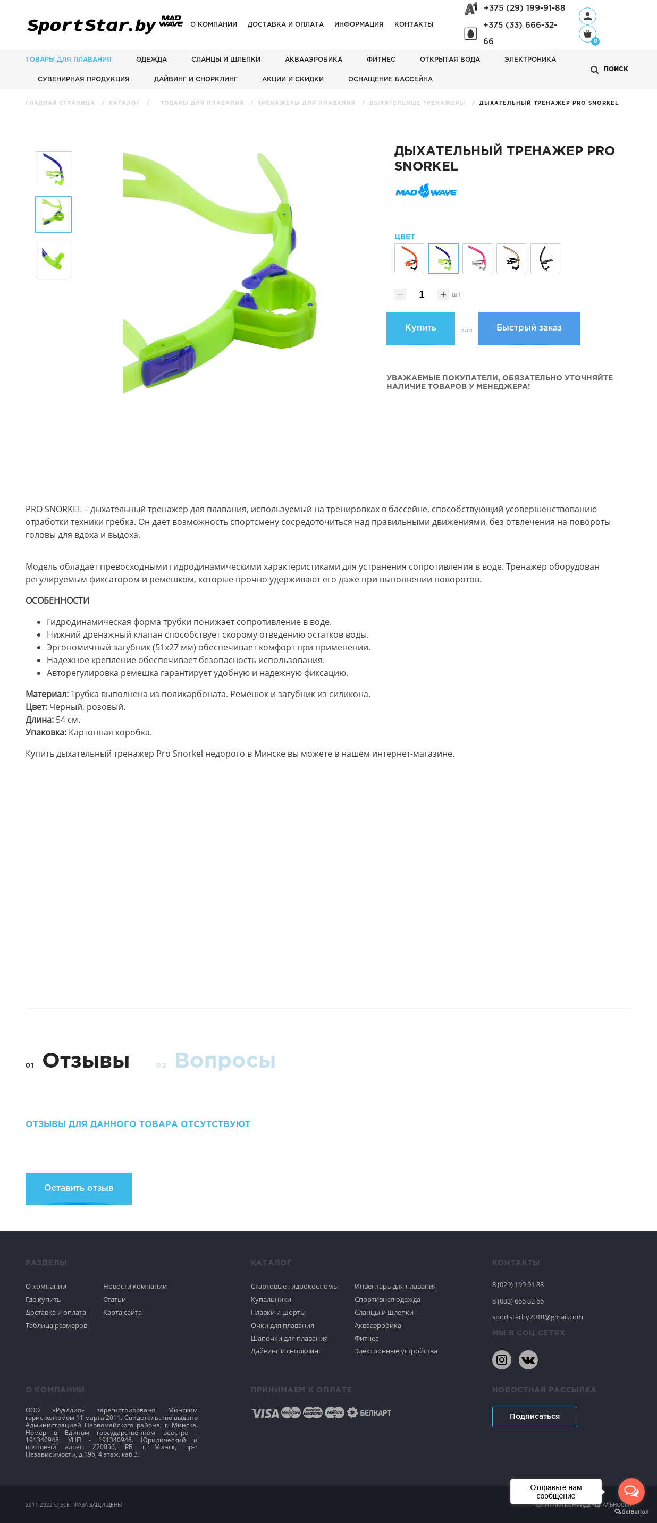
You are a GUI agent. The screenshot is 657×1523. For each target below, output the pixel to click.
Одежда (151, 60)
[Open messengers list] (631, 1491)
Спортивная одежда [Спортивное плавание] (387, 1299)
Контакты (413, 25)
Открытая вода (450, 60)
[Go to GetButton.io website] (631, 1512)
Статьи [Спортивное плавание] (114, 1299)
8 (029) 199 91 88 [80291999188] (518, 1284)
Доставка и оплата (286, 25)
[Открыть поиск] (609, 69)
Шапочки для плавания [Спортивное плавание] (289, 1338)
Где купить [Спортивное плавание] (43, 1299)
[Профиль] (587, 16)
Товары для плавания (69, 60)
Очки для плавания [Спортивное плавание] (282, 1325)
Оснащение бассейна (390, 79)
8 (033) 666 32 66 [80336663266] (518, 1301)
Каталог (125, 103)
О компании (213, 25)
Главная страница (61, 103)
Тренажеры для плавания (308, 103)
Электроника (530, 60)
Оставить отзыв (78, 1188)
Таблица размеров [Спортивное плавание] (56, 1325)
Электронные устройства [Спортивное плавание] (396, 1351)
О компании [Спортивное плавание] (46, 1286)
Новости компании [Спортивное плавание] (135, 1286)
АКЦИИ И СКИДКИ (293, 79)
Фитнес (381, 60)
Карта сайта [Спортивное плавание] (122, 1312)
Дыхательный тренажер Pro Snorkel (549, 103)
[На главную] (105, 34)
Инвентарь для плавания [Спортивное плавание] (396, 1286)
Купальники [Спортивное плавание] (271, 1299)
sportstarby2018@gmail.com (537, 1317)
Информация (359, 25)
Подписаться (535, 1417)
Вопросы (225, 1061)
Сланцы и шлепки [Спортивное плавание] (384, 1312)
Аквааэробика (313, 60)
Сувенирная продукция (84, 79)
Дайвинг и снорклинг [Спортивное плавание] (286, 1351)
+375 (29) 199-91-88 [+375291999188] (525, 8)
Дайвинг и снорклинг (196, 79)
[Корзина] (587, 35)
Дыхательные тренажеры (418, 103)
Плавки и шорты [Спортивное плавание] (278, 1312)
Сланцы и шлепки (225, 60)
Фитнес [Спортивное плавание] (366, 1338)
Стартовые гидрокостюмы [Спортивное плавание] (295, 1286)
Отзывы (86, 1061)
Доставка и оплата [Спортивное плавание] (56, 1312)
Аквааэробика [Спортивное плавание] (378, 1325)
